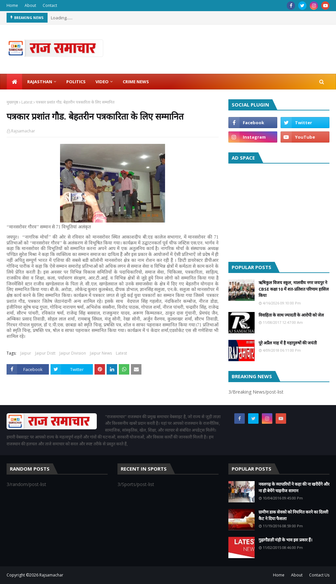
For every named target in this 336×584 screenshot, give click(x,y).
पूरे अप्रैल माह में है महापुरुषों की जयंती (288, 343)
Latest (26, 102)
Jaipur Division (72, 353)
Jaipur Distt (45, 353)
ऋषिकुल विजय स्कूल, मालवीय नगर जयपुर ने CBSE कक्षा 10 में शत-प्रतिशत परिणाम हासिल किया (294, 289)
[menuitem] (14, 81)
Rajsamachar (23, 131)
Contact (50, 5)
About (30, 5)
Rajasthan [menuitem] (39, 82)
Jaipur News (101, 353)
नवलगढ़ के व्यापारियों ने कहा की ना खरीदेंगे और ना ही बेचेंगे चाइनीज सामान (294, 487)
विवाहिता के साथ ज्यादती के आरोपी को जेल (291, 315)
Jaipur (25, 353)
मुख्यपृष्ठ (12, 102)
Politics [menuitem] (76, 82)
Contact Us (319, 575)
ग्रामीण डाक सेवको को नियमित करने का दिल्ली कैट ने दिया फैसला (293, 515)
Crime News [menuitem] (136, 82)
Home (12, 5)
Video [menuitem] (102, 82)
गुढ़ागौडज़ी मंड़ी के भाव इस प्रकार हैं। (285, 540)
